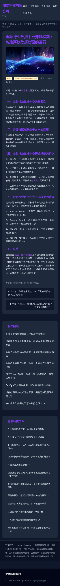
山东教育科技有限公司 (19, 552)
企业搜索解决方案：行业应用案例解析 (26, 429)
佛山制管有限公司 (21, 556)
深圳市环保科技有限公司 (42, 556)
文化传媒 (35, 552)
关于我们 (45, 6)
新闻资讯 (27, 13)
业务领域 (34, 6)
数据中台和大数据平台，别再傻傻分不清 (27, 503)
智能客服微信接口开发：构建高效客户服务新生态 (29, 529)
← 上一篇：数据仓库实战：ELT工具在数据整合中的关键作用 (29, 293)
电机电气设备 (29, 549)
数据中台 (25, 90)
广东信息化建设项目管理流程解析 (24, 519)
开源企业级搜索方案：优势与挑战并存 (25, 334)
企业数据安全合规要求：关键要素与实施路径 (29, 456)
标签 (55, 6)
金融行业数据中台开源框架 (26, 78)
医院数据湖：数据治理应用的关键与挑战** (28, 495)
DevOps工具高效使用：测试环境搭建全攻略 (28, 385)
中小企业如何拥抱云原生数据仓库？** (25, 403)
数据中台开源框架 (23, 254)
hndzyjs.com (24, 545)
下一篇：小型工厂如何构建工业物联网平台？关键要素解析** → (30, 305)
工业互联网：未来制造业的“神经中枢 (25, 511)
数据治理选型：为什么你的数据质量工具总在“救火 (29, 447)
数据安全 (35, 180)
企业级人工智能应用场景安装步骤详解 (26, 437)
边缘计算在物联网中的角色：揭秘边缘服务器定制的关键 (29, 474)
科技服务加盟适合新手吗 (19, 464)
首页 (25, 6)
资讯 (12, 24)
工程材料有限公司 (41, 545)
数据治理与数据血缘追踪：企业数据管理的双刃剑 (29, 486)
